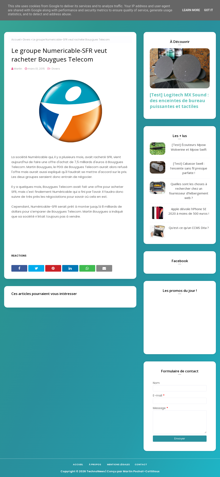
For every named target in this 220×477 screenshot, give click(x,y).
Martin (18, 69)
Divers (26, 39)
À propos (95, 464)
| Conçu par (114, 471)
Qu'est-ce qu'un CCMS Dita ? (189, 228)
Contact (141, 464)
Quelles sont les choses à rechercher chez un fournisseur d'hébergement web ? (188, 191)
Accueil (16, 39)
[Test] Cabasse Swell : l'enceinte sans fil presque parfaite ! (188, 168)
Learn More (191, 10)
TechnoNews (96, 471)
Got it (208, 10)
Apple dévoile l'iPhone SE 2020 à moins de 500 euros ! (188, 211)
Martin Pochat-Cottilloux (141, 471)
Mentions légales (118, 464)
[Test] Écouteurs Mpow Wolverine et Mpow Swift (189, 147)
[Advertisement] (86, 238)
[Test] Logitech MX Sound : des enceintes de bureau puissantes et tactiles (179, 100)
